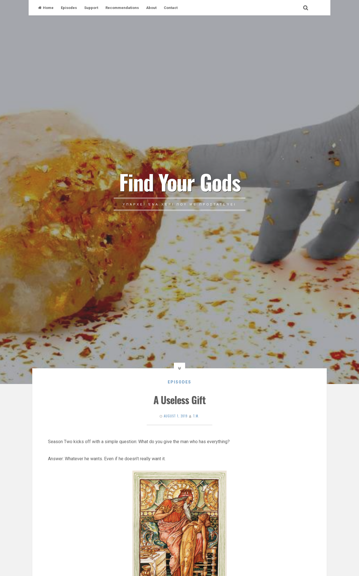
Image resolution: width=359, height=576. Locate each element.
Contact (171, 8)
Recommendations (122, 8)
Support (91, 8)
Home (46, 8)
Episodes (69, 8)
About (151, 8)
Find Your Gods (179, 182)
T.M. (196, 416)
